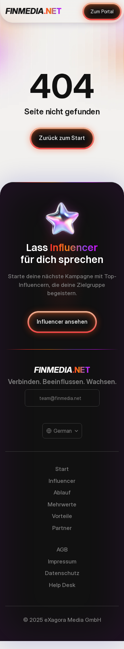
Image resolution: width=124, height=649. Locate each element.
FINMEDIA (53, 370)
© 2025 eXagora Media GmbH (62, 620)
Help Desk (62, 585)
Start (62, 469)
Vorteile (62, 516)
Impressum (62, 561)
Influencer (62, 481)
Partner (62, 528)
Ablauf (62, 492)
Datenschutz (62, 573)
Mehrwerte (62, 504)
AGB (62, 549)
